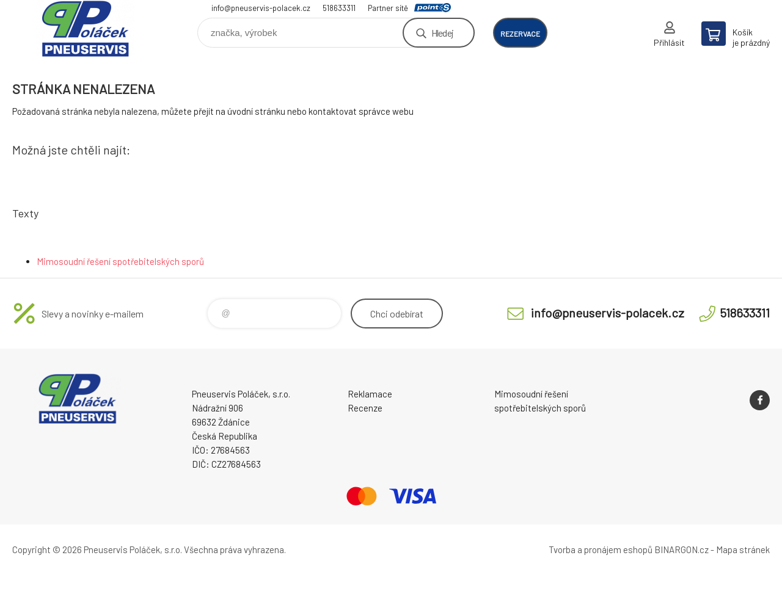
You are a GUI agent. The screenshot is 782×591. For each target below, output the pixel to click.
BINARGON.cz (681, 549)
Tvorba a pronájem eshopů (600, 549)
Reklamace (370, 393)
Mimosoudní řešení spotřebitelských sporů (120, 261)
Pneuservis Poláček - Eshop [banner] (85, 28)
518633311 (339, 8)
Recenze (365, 407)
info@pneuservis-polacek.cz (260, 8)
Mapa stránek (743, 549)
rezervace (520, 33)
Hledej (442, 32)
